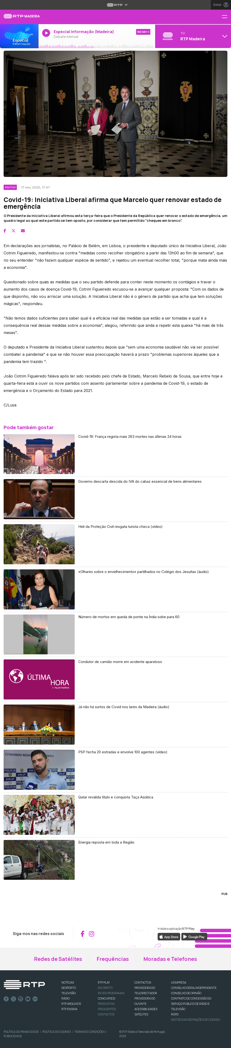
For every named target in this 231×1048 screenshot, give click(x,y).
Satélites (141, 1014)
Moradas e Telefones (170, 959)
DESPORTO (68, 988)
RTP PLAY (104, 982)
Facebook (6, 999)
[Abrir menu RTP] (115, 5)
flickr (35, 999)
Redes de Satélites (58, 959)
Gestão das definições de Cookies (195, 1020)
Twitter (13, 999)
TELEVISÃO (68, 993)
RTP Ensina (69, 1009)
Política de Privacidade (21, 1032)
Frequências (113, 959)
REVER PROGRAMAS (111, 993)
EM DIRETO (105, 988)
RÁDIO (65, 998)
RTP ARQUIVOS (71, 1004)
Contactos (106, 1014)
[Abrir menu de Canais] (192, 36)
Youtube (28, 999)
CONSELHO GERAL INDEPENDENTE (194, 988)
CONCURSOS (106, 998)
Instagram (20, 999)
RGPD (174, 1014)
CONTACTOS (142, 982)
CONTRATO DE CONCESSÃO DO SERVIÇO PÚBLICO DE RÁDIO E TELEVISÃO (191, 1003)
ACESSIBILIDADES (145, 1009)
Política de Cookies (56, 1032)
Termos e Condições (89, 1032)
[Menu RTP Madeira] (226, 17)
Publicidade (13, 1036)
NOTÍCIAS (67, 982)
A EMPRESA (178, 982)
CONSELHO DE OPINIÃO (186, 993)
